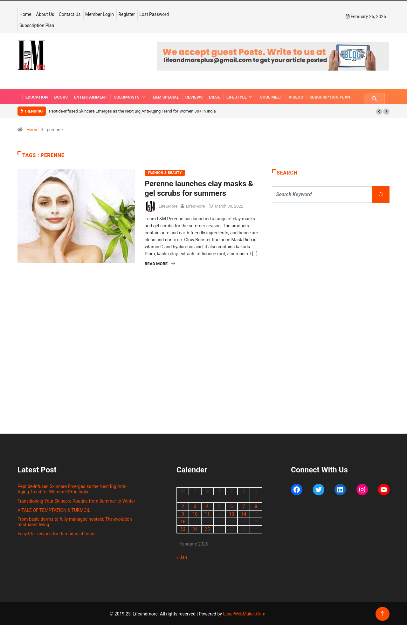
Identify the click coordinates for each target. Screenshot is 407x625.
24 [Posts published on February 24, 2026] (195, 528)
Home (25, 14)
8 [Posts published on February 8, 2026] (256, 505)
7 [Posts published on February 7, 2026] (244, 505)
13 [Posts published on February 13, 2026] (231, 513)
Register (126, 14)
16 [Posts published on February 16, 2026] (182, 521)
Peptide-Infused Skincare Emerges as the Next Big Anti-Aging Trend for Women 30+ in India (132, 110)
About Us (45, 14)
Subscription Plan (36, 25)
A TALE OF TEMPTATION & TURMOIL (53, 509)
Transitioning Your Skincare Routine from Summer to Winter (76, 500)
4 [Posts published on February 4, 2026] (207, 505)
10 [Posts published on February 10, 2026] (195, 513)
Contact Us (70, 14)
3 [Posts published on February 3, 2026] (195, 505)
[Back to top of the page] (382, 613)
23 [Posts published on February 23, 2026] (182, 528)
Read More (160, 263)
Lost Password (154, 14)
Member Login (99, 14)
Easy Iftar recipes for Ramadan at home (56, 533)
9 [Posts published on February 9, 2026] (183, 513)
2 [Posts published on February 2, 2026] (183, 505)
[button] (379, 111)
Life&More (168, 205)
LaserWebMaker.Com (244, 613)
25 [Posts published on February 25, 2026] (207, 528)
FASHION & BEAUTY (165, 172)
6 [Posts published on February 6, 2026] (231, 505)
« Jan (181, 556)
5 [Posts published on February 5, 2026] (219, 505)
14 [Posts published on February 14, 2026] (243, 513)
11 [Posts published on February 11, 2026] (207, 513)
